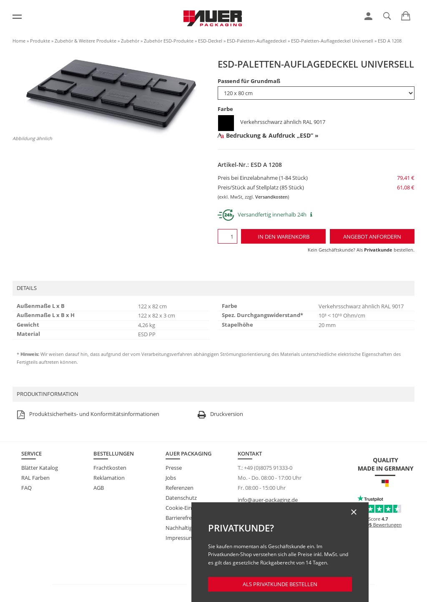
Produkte (40, 41)
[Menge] (227, 236)
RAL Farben (35, 477)
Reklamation (109, 477)
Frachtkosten (109, 467)
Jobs (171, 477)
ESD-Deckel (210, 41)
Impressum (180, 538)
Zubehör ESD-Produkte (168, 41)
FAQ (26, 487)
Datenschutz (181, 497)
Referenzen (179, 487)
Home (19, 41)
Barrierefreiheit (184, 517)
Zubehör (130, 41)
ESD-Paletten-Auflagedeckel (256, 41)
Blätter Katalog (39, 467)
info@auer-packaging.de (268, 500)
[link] (368, 16)
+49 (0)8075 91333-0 (268, 467)
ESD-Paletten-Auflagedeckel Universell (332, 41)
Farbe (225, 109)
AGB (98, 487)
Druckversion (219, 414)
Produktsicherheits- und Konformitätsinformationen (87, 414)
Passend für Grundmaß (249, 81)
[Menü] (17, 16)
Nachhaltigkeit (183, 527)
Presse (174, 467)
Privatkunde (378, 250)
